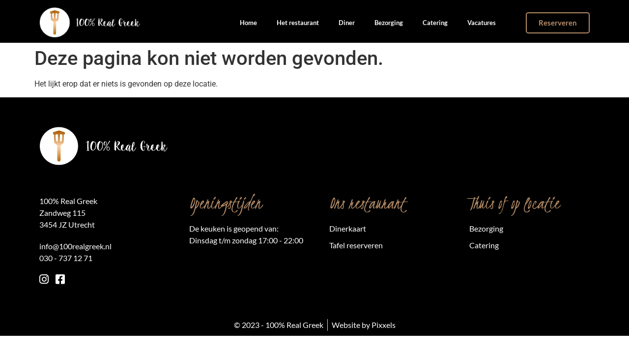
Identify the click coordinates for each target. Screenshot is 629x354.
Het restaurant (298, 23)
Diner (347, 23)
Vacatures (481, 23)
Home (248, 23)
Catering (435, 23)
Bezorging (388, 23)
